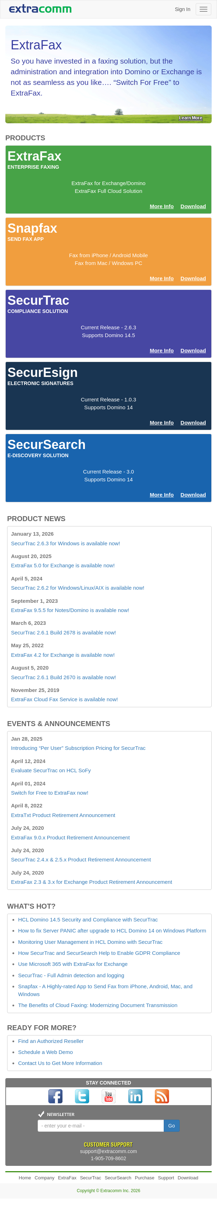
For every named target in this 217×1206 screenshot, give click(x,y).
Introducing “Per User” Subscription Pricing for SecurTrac (78, 748)
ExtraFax (67, 1177)
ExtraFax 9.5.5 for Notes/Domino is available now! (70, 610)
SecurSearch (118, 1177)
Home (25, 1177)
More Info (162, 206)
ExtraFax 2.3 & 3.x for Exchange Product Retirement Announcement (91, 882)
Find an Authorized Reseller (50, 1041)
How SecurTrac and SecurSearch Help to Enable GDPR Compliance (99, 953)
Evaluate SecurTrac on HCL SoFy (51, 770)
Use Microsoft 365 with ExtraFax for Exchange (73, 964)
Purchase (144, 1177)
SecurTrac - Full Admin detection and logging (71, 975)
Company (45, 1177)
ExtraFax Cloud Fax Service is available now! (64, 699)
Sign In (182, 9)
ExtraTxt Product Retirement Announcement (63, 815)
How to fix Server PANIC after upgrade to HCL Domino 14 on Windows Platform (112, 931)
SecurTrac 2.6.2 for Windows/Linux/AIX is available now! (77, 588)
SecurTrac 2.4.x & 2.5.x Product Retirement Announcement (81, 859)
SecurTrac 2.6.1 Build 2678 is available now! (63, 632)
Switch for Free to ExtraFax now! (49, 793)
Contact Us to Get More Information (60, 1063)
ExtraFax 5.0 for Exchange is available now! (63, 565)
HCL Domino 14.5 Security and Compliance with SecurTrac (88, 919)
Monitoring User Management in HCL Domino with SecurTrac (90, 942)
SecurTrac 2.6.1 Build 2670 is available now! (63, 677)
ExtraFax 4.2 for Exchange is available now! (63, 655)
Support (166, 1177)
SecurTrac (90, 1177)
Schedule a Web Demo (45, 1052)
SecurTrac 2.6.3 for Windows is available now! (65, 543)
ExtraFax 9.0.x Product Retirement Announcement (70, 837)
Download (193, 206)
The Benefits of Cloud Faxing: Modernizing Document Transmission (98, 1005)
